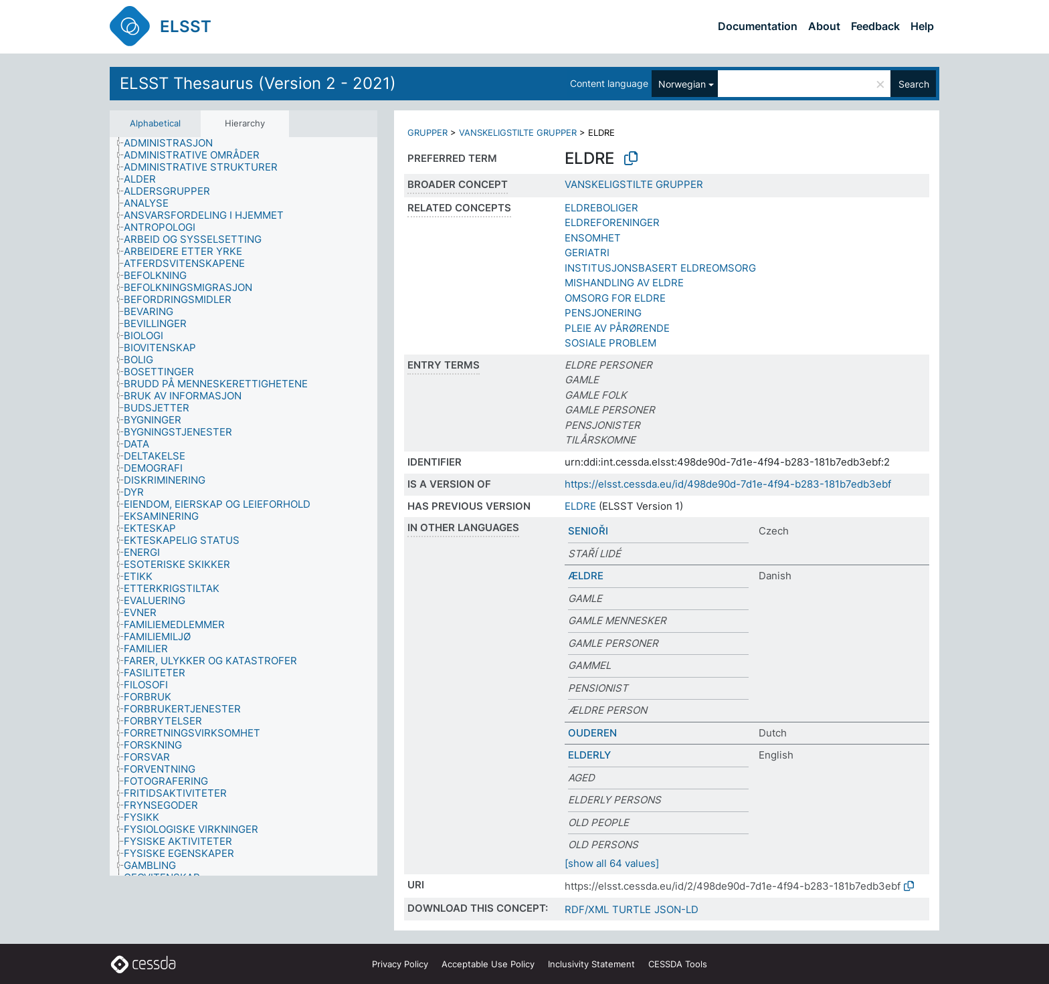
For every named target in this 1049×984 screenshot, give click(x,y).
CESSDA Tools (677, 964)
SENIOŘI (588, 530)
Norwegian (682, 84)
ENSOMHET (593, 237)
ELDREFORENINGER (612, 222)
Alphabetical (155, 123)
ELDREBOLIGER (601, 207)
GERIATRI (587, 252)
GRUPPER (427, 132)
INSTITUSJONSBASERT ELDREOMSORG (660, 268)
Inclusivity (591, 964)
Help (922, 26)
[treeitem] (174, 143)
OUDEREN (592, 732)
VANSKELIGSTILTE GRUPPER (518, 132)
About (824, 26)
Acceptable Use (488, 964)
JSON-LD (676, 909)
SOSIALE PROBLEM (610, 342)
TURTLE (631, 909)
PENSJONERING (603, 312)
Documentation (757, 26)
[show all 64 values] (612, 863)
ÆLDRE (585, 575)
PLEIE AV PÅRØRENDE (617, 328)
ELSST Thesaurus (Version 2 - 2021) (258, 83)
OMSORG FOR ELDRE (615, 298)
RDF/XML (587, 909)
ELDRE (580, 506)
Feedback (875, 26)
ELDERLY (589, 755)
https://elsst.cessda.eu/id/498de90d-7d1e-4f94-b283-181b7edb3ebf (728, 484)
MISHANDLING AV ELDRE (624, 282)
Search (913, 84)
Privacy (400, 964)
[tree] (243, 506)
